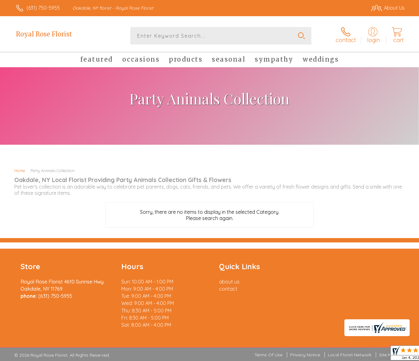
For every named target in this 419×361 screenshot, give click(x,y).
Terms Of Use (268, 355)
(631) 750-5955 (43, 8)
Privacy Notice (305, 355)
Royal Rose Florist (44, 34)
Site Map (388, 355)
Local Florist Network (349, 355)
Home (19, 170)
